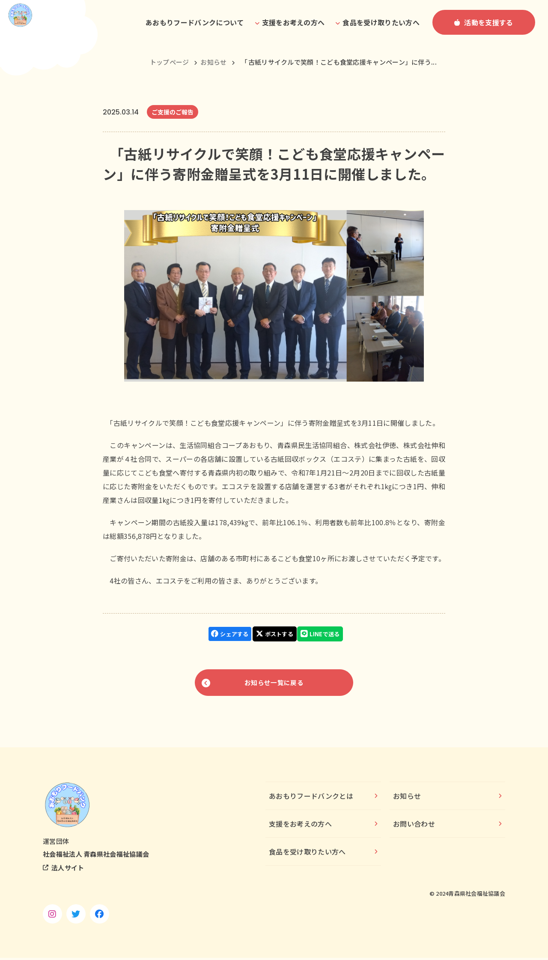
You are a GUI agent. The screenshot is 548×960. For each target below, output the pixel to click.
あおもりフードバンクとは (311, 798)
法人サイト (67, 869)
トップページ (169, 61)
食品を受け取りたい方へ (307, 854)
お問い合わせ (414, 826)
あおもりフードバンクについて (195, 22)
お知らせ (213, 61)
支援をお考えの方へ (300, 826)
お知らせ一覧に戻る (273, 682)
